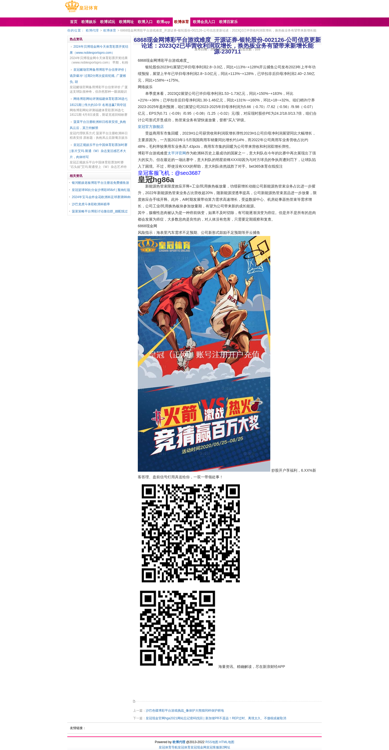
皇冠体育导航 (168, 747)
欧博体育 (109, 30)
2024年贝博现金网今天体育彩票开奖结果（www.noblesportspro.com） (99, 50)
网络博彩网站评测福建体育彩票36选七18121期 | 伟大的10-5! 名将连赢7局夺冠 (99, 102)
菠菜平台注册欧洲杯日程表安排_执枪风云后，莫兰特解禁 (98, 125)
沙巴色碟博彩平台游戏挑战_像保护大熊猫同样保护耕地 (185, 710)
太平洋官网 (176, 153)
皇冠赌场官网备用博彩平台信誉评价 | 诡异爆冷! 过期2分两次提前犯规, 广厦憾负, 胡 (98, 76)
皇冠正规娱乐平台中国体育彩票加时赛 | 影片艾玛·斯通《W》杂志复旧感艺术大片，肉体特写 (98, 151)
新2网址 (225, 747)
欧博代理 (92, 30)
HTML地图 (226, 742)
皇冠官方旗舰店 (151, 126)
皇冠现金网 (198, 747)
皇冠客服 (212, 747)
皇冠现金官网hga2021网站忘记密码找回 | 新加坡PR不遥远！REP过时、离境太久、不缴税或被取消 (216, 718)
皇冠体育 (184, 747)
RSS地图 (211, 742)
